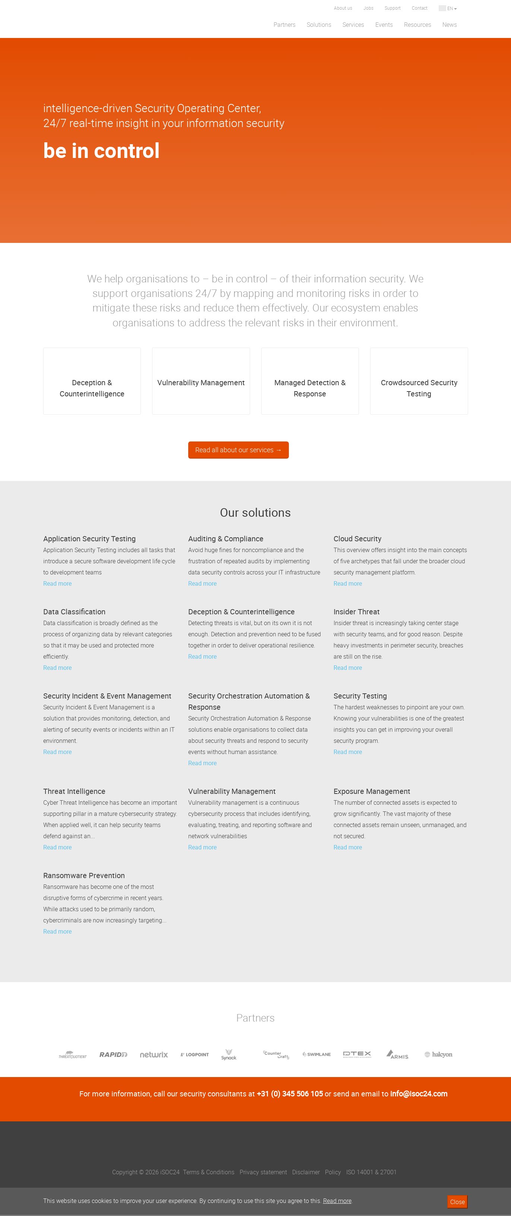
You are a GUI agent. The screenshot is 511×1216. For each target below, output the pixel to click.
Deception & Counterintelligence (92, 377)
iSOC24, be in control (255, 1151)
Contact (420, 8)
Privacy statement (263, 1173)
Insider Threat (357, 613)
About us (343, 8)
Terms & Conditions (208, 1173)
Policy (333, 1173)
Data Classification (74, 613)
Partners (285, 24)
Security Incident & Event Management (107, 697)
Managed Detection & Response (310, 377)
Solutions (319, 24)
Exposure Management (372, 792)
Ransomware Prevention (84, 876)
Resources (417, 24)
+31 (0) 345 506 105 (290, 1095)
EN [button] (448, 8)
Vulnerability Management (201, 371)
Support (393, 8)
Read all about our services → (238, 450)
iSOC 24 (80, 19)
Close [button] (457, 1202)
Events (384, 24)
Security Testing (360, 697)
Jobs (368, 8)
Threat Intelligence (74, 792)
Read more (57, 584)
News (449, 24)
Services (353, 24)
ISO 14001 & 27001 (371, 1173)
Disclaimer (306, 1173)
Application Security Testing (89, 540)
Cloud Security (357, 540)
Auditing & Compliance (226, 540)
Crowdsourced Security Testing (419, 377)
